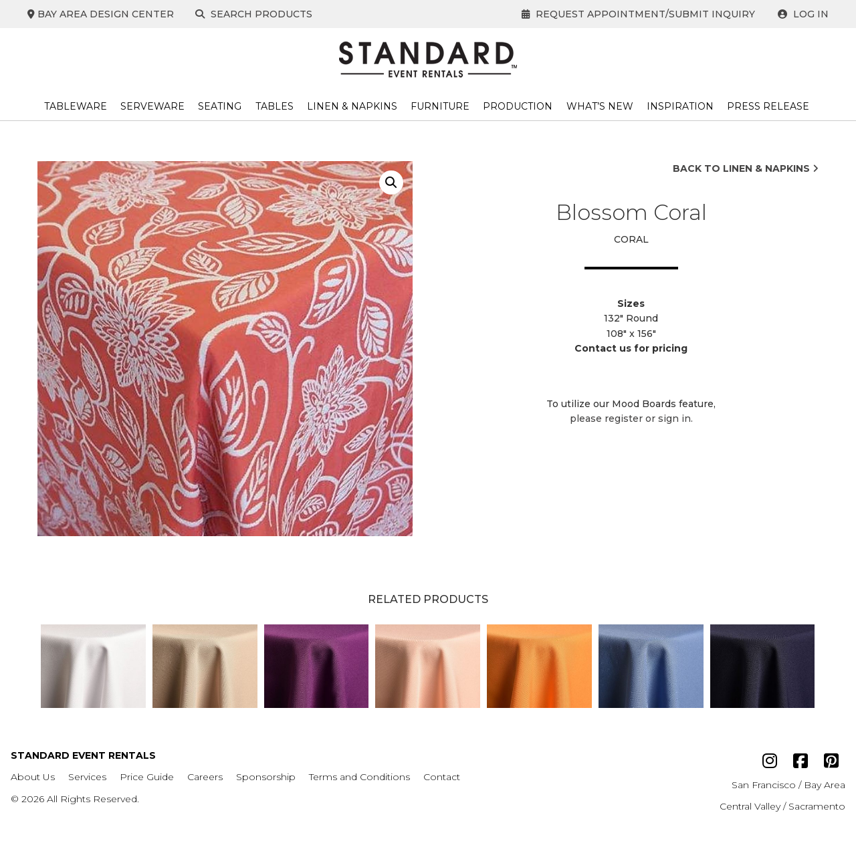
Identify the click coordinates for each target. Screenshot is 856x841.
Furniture (440, 106)
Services (87, 777)
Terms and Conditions (359, 777)
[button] (391, 182)
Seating (219, 106)
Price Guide (147, 777)
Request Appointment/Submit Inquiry (638, 14)
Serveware (152, 106)
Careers (205, 777)
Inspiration (680, 106)
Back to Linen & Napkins (746, 168)
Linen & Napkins (352, 106)
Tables (274, 106)
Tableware (75, 106)
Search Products (255, 14)
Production (517, 106)
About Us (33, 777)
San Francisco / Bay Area (788, 785)
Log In (803, 14)
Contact (441, 777)
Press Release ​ (769, 106)
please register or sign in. (631, 418)
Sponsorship (266, 777)
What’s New (599, 106)
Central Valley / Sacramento (782, 806)
